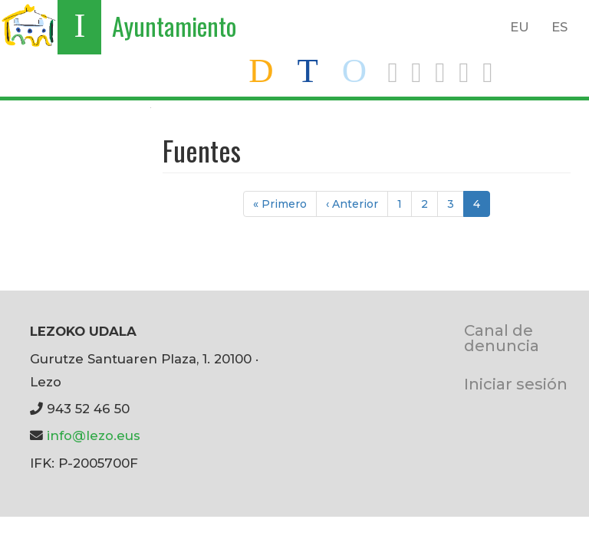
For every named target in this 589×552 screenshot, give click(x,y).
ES (559, 26)
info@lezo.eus (93, 435)
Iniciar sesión (516, 383)
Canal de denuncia (501, 337)
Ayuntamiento (174, 26)
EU (519, 26)
